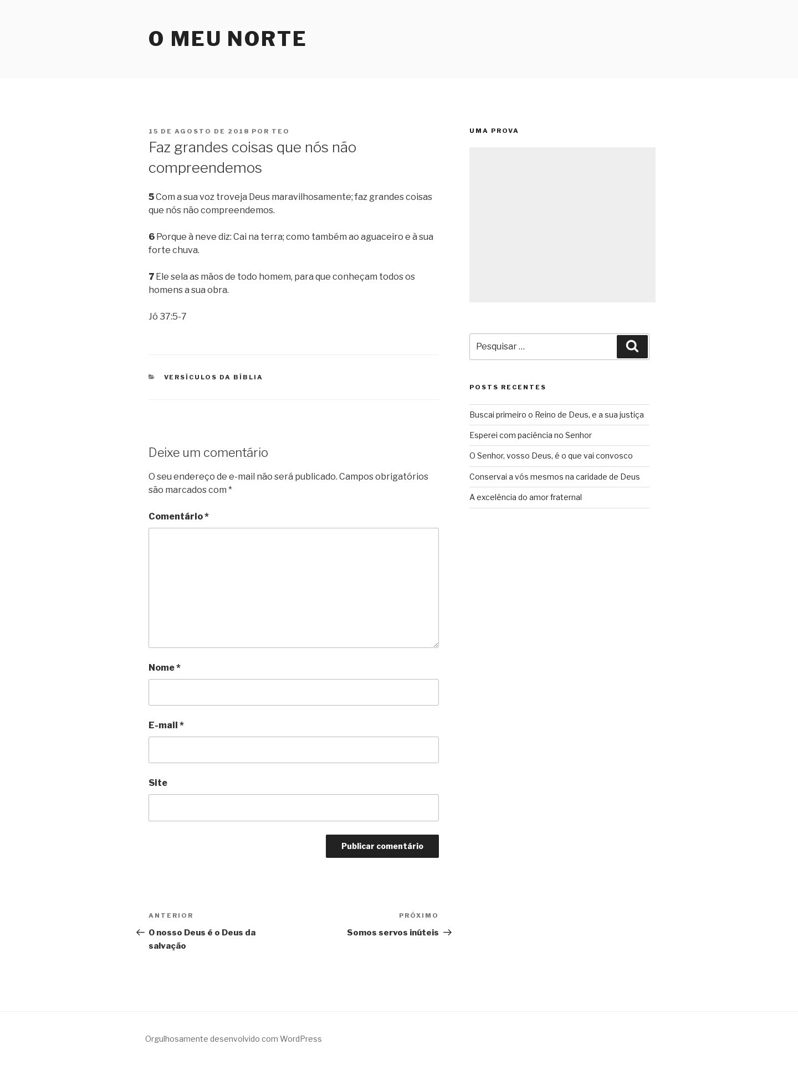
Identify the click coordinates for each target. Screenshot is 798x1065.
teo (281, 131)
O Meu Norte (228, 39)
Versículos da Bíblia (214, 377)
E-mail (166, 725)
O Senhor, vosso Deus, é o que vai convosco (551, 455)
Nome (165, 667)
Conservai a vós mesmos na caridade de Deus (554, 476)
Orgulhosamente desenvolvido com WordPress (233, 1038)
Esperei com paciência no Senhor (530, 435)
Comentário (179, 516)
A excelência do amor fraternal (525, 497)
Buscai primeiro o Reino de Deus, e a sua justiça (556, 414)
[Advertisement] (562, 224)
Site (158, 783)
